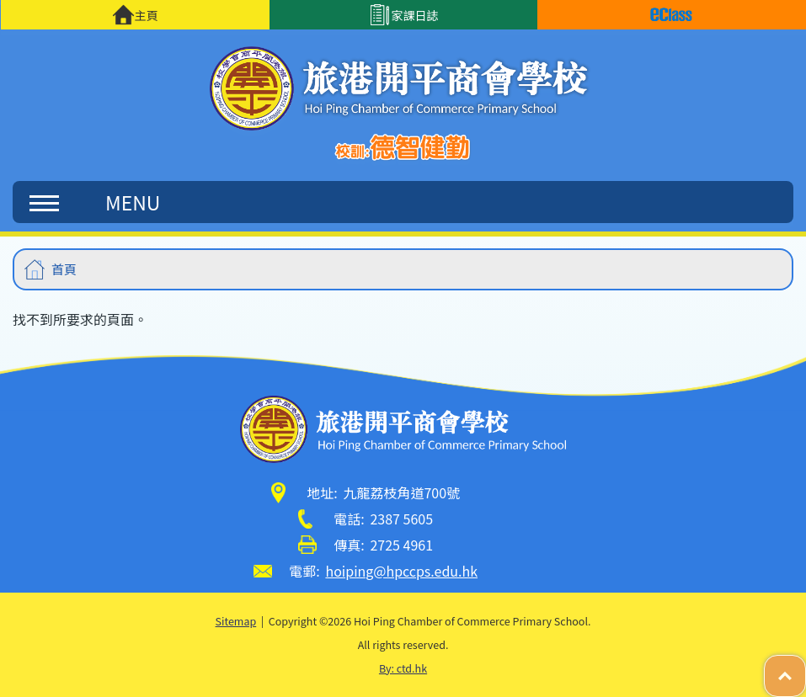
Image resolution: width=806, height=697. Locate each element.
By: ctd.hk (403, 668)
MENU (94, 202)
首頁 (64, 269)
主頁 (135, 14)
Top (805, 667)
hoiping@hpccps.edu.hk (401, 571)
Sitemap (236, 621)
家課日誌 (404, 14)
